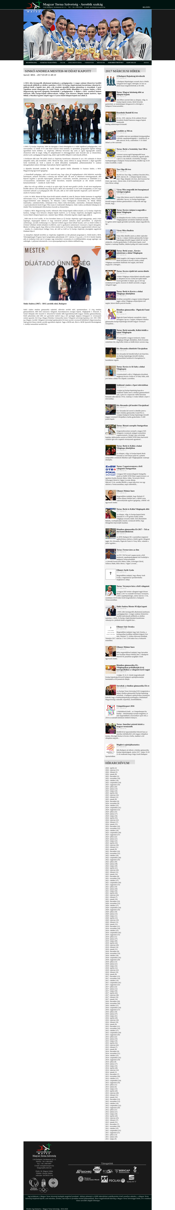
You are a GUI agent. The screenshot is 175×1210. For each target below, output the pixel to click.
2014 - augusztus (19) (113, 1060)
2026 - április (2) (111, 768)
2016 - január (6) (111, 1024)
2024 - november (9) (112, 803)
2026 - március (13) (112, 770)
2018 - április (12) (112, 968)
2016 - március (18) (112, 1020)
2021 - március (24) (112, 895)
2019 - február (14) (112, 947)
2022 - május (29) (111, 866)
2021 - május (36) (111, 891)
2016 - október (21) (112, 1006)
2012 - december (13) (113, 1099)
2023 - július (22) (111, 837)
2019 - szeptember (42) (113, 933)
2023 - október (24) (112, 830)
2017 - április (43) (112, 993)
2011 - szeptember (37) (113, 1131)
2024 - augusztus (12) (113, 810)
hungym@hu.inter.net (44, 1168)
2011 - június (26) (111, 1137)
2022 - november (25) (113, 853)
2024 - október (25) (112, 805)
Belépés (146, 7)
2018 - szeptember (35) (113, 958)
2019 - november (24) (113, 928)
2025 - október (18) (112, 780)
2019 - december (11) (113, 926)
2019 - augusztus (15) (113, 935)
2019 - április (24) (112, 943)
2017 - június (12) (111, 989)
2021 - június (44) (111, 889)
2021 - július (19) (111, 887)
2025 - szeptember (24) (113, 783)
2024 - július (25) (111, 812)
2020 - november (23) (113, 903)
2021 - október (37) (112, 880)
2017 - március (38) (112, 995)
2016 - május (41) (111, 1016)
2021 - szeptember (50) (113, 883)
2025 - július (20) (111, 787)
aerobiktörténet (116, 62)
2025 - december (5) (112, 776)
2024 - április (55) (112, 818)
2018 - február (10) (112, 972)
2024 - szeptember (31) (113, 808)
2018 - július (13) (111, 962)
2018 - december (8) (112, 951)
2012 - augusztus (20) (113, 1108)
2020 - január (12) (112, 924)
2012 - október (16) (112, 1103)
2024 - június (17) (111, 814)
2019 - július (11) (111, 937)
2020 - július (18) (111, 912)
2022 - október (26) (112, 855)
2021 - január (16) (112, 899)
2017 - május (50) (111, 991)
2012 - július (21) (111, 1110)
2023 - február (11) (112, 847)
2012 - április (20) (112, 1116)
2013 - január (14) (112, 1097)
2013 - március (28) (112, 1093)
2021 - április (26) (112, 893)
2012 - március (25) (112, 1118)
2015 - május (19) (111, 1041)
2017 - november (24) (113, 978)
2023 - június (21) (111, 839)
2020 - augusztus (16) (113, 910)
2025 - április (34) (112, 793)
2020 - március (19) (112, 920)
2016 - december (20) (113, 1001)
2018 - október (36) (112, 955)
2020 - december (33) (113, 901)
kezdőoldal (31, 62)
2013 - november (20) (113, 1076)
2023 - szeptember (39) (113, 833)
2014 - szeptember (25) (113, 1058)
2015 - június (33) (111, 1039)
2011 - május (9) (111, 1139)
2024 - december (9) (112, 801)
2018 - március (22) (112, 970)
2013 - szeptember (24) (113, 1081)
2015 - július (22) (111, 1037)
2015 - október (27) (112, 1031)
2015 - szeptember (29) (113, 1033)
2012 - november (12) (113, 1101)
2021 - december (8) (112, 876)
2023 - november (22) (113, 828)
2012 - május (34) (111, 1114)
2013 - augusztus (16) (113, 1083)
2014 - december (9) (112, 1051)
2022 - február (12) (112, 872)
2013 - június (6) (111, 1087)
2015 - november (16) (113, 1028)
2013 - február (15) (112, 1095)
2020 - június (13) (111, 914)
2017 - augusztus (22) (113, 985)
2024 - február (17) (112, 822)
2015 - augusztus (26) (113, 1035)
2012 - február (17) (112, 1120)
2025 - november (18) (113, 778)
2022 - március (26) (112, 870)
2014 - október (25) (112, 1056)
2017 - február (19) (112, 997)
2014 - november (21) (113, 1053)
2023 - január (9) (111, 849)
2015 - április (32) (112, 1043)
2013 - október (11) (112, 1078)
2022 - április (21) (112, 868)
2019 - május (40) (111, 941)
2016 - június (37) (111, 1014)
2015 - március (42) (112, 1045)
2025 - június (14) (111, 789)
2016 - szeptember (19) (113, 1008)
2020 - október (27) (112, 905)
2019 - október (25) (112, 930)
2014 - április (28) (112, 1068)
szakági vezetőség (48, 62)
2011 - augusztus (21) (113, 1133)
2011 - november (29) (113, 1126)
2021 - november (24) (113, 878)
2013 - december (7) (112, 1074)
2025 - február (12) (112, 797)
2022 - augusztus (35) (113, 860)
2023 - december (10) (113, 826)
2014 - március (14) (112, 1070)
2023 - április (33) (112, 843)
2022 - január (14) (112, 874)
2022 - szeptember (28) (113, 858)
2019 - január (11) (112, 949)
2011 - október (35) (112, 1128)
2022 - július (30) (111, 862)
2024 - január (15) (112, 824)
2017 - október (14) (112, 981)
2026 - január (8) (111, 774)
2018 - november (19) (113, 953)
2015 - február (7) (111, 1047)
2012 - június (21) (111, 1112)
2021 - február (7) (111, 897)
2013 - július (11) (111, 1085)
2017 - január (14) (112, 999)
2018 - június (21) (111, 964)
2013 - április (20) (112, 1091)
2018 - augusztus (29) (113, 960)
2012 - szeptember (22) (113, 1106)
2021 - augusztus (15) (113, 885)
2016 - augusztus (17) (113, 1010)
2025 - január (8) (111, 799)
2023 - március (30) (112, 845)
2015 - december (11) (113, 1026)
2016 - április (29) (112, 1018)
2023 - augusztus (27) (113, 835)
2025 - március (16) (112, 795)
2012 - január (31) (112, 1122)
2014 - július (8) (111, 1062)
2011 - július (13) (111, 1135)
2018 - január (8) (111, 974)
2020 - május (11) (111, 916)
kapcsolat (131, 62)
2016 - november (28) (113, 1003)
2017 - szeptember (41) (113, 983)
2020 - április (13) (112, 918)
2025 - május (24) (111, 791)
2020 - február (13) (112, 922)
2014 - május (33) (111, 1066)
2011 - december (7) (112, 1124)
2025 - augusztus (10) (113, 785)
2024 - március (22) (112, 820)
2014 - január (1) (111, 1072)
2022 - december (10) (113, 851)
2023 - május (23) (111, 841)
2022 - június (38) (111, 864)
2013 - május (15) (111, 1089)
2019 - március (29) (112, 945)
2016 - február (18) (112, 1022)
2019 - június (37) (111, 939)
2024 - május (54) (111, 816)
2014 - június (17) (111, 1064)
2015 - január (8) (111, 1049)
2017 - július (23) (111, 987)
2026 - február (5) (111, 772)
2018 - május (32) (111, 966)
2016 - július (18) (111, 1012)
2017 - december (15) (113, 976)
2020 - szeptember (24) (113, 908)
